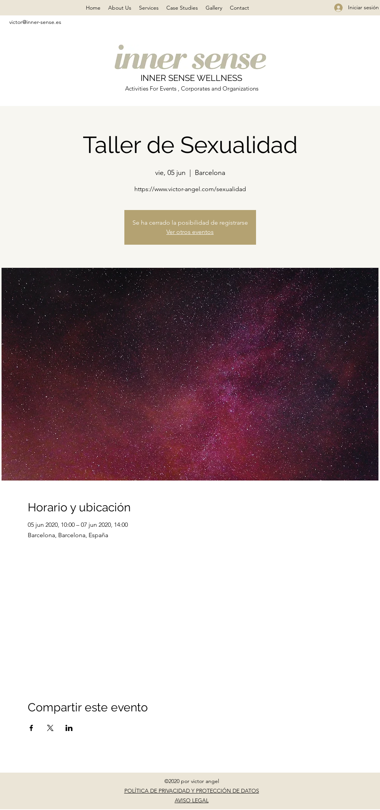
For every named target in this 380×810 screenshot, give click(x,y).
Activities (137, 88)
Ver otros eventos (190, 231)
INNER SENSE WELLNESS (191, 78)
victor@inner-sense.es (35, 21)
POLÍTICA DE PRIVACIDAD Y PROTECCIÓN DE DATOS (191, 790)
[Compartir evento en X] (50, 728)
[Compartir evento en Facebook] (31, 728)
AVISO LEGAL (192, 800)
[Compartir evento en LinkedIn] (69, 728)
